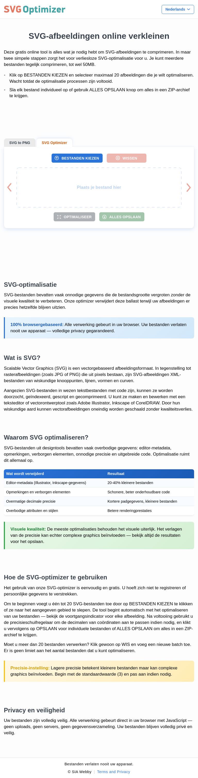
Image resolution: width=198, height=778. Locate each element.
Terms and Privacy (113, 772)
